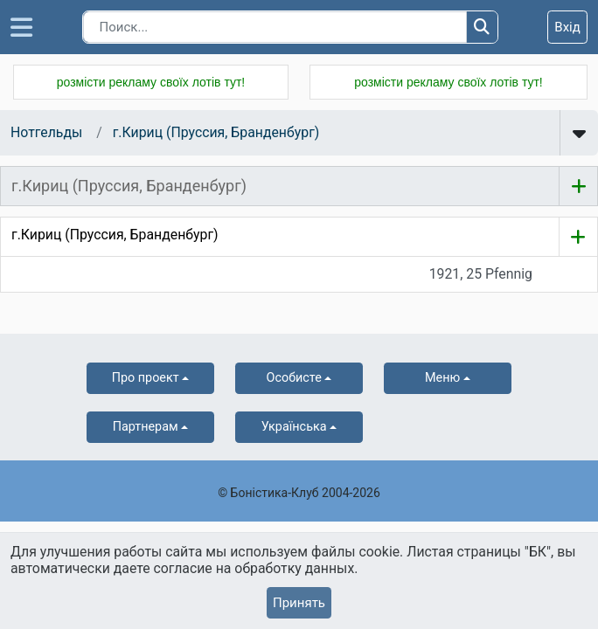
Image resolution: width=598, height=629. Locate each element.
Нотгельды (46, 132)
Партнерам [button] (145, 426)
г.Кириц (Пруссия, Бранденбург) (216, 132)
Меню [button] (442, 377)
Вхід (567, 27)
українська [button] (294, 426)
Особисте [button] (294, 377)
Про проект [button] (145, 377)
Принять (299, 603)
